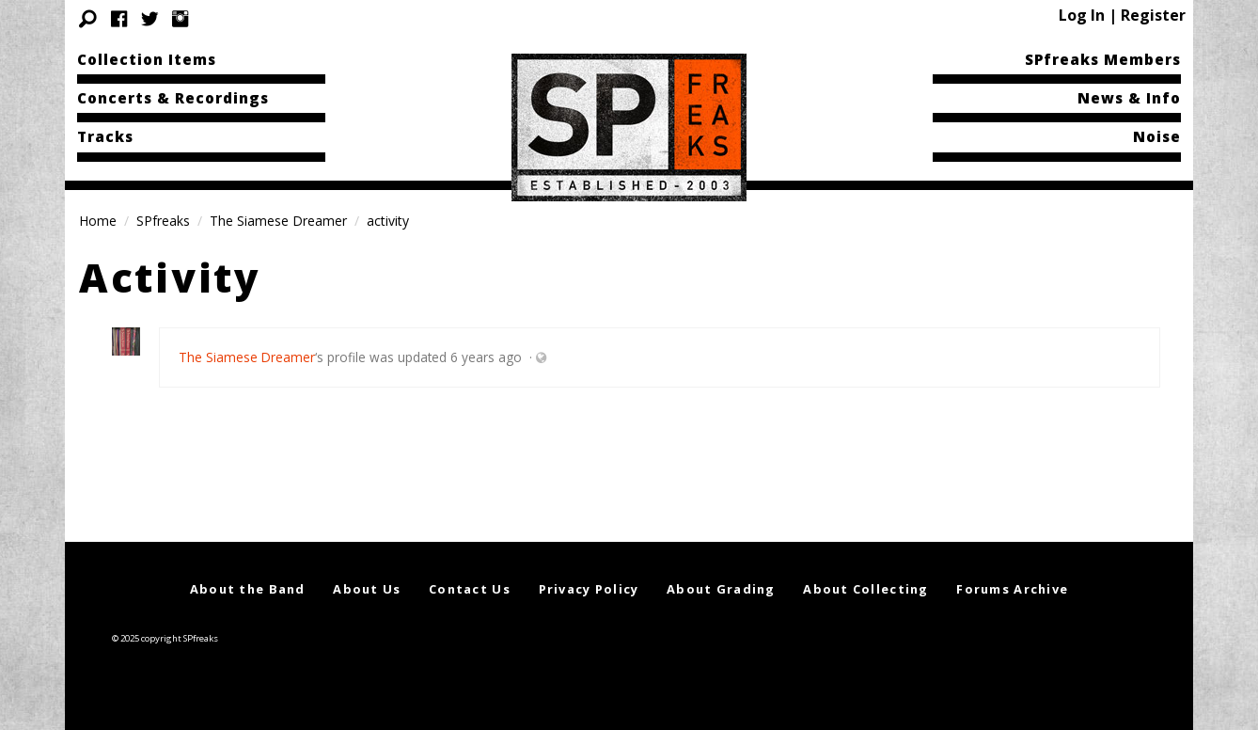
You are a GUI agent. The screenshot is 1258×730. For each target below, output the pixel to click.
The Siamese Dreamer (278, 221)
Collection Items (146, 59)
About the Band (248, 588)
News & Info (1129, 97)
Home (98, 221)
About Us (367, 588)
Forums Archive (1012, 588)
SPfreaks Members (1103, 59)
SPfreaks (163, 221)
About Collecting (865, 588)
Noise (1157, 136)
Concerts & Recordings (173, 97)
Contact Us (470, 588)
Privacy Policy (589, 588)
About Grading (721, 588)
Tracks (105, 136)
